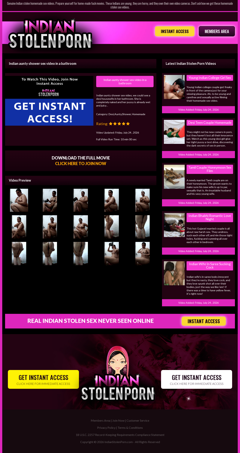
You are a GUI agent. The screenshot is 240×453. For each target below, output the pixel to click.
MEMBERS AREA (217, 31)
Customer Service (138, 420)
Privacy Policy (106, 427)
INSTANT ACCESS (175, 31)
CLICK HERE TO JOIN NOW (80, 163)
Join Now (118, 420)
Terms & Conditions (130, 427)
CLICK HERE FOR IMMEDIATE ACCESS (43, 379)
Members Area (100, 420)
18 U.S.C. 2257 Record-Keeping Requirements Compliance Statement (120, 434)
